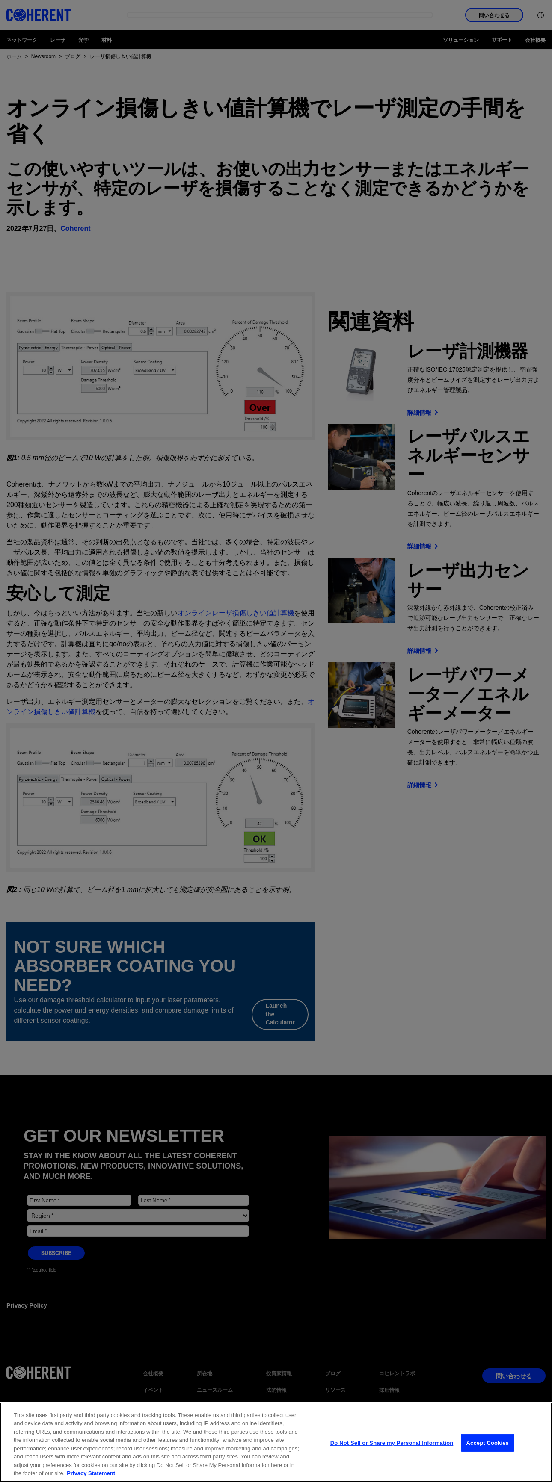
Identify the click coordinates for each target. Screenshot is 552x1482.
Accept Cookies (487, 1443)
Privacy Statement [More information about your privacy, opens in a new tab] (91, 1473)
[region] (276, 1442)
